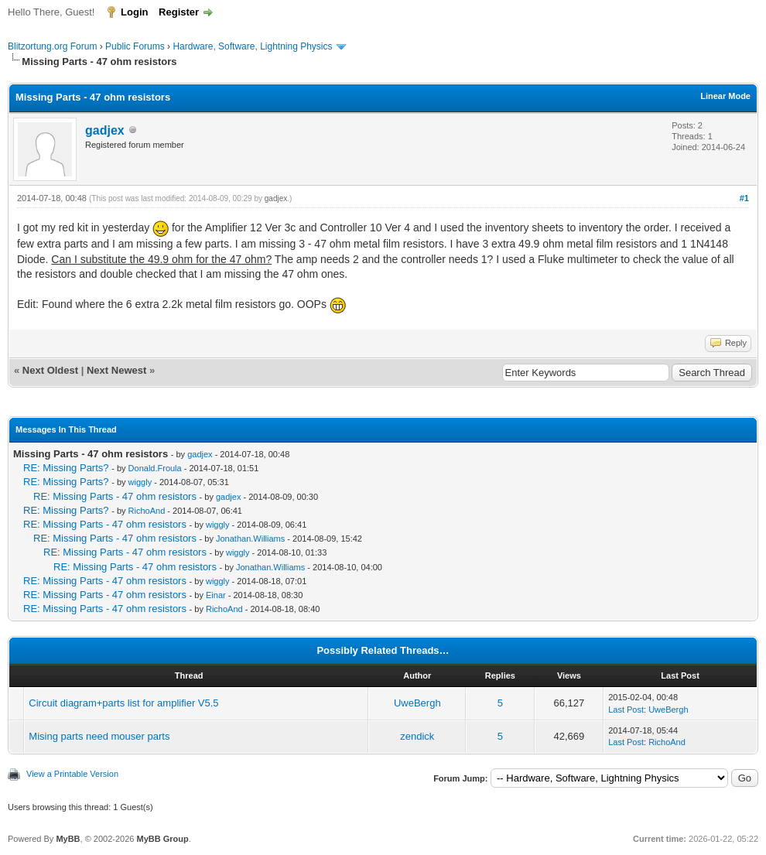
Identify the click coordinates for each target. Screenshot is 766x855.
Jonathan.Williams (250, 538)
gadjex (105, 130)
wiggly (140, 482)
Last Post (626, 709)
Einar (216, 595)
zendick (417, 736)
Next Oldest (50, 370)
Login (134, 12)
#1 (744, 198)
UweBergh (417, 703)
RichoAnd (147, 510)
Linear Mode (725, 96)
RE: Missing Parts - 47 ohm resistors (115, 496)
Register (179, 12)
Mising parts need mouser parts (99, 736)
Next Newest (116, 370)
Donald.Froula (155, 468)
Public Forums (135, 46)
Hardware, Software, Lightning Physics (252, 46)
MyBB (68, 838)
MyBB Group (162, 838)
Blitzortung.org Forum (52, 46)
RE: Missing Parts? (66, 468)
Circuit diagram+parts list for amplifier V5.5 (123, 703)
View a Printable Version (72, 773)
